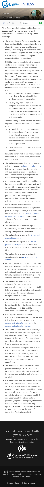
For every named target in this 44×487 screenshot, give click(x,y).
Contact (10, 483)
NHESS (28, 4)
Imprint (18, 483)
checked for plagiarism (31, 166)
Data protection (30, 483)
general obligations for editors (17, 323)
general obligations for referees (18, 326)
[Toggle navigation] (39, 4)
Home (4, 23)
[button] (20, 23)
